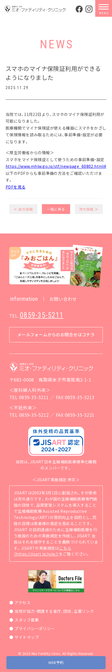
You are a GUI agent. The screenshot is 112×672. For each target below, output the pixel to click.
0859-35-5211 (41, 315)
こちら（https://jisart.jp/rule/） (42, 551)
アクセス (22, 602)
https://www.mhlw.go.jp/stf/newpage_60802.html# (56, 166)
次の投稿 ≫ (88, 209)
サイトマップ (27, 637)
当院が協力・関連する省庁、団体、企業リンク (54, 611)
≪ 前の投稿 (23, 209)
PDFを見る (16, 187)
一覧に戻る (56, 209)
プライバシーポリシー (35, 628)
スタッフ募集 (27, 620)
